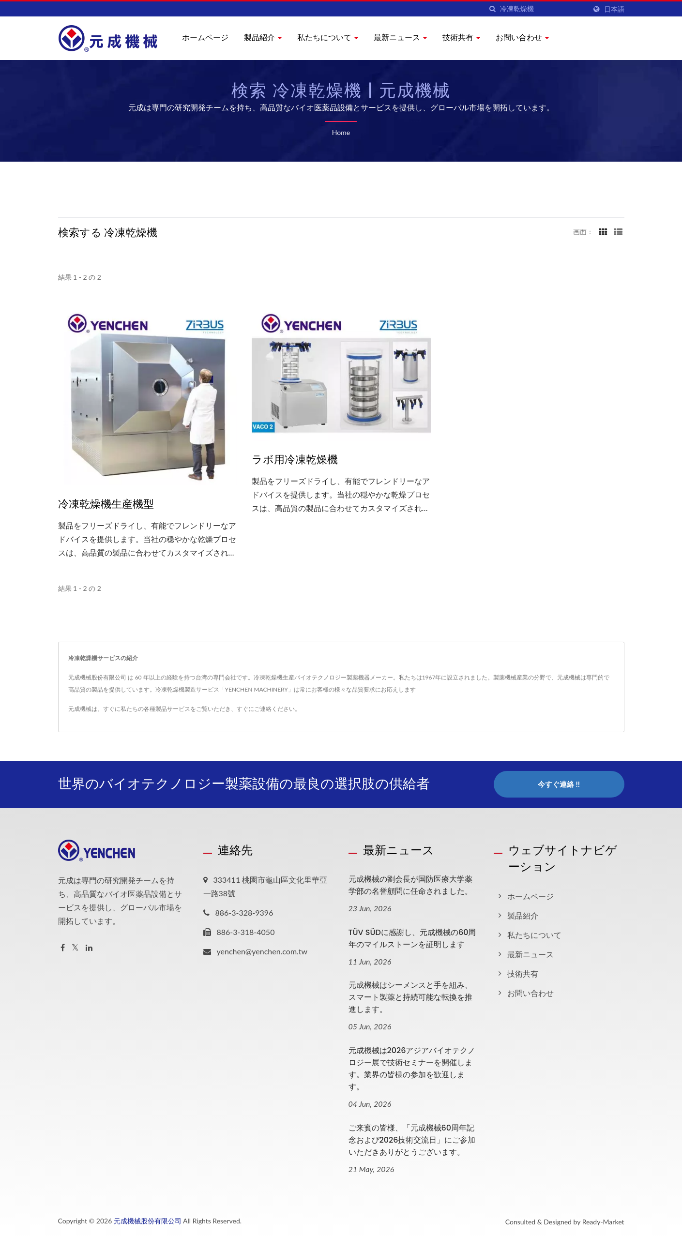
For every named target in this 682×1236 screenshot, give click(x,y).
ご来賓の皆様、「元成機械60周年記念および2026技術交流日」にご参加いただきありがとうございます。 (412, 1139)
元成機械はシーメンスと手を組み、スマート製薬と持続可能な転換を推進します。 (410, 996)
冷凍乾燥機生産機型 (106, 504)
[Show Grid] (603, 231)
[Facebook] (63, 946)
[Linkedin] (89, 946)
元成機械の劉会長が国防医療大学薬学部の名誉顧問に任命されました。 (410, 884)
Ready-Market (603, 1221)
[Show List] (618, 231)
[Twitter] (75, 946)
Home (341, 132)
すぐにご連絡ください (266, 708)
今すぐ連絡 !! (559, 784)
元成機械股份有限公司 (148, 1220)
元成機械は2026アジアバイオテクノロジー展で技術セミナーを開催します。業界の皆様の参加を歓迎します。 (412, 1068)
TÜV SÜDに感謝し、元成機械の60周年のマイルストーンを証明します (412, 937)
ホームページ (205, 37)
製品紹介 (263, 37)
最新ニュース (400, 37)
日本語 (614, 9)
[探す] (492, 9)
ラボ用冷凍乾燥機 (295, 459)
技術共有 (461, 37)
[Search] (543, 9)
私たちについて (327, 37)
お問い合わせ (522, 37)
